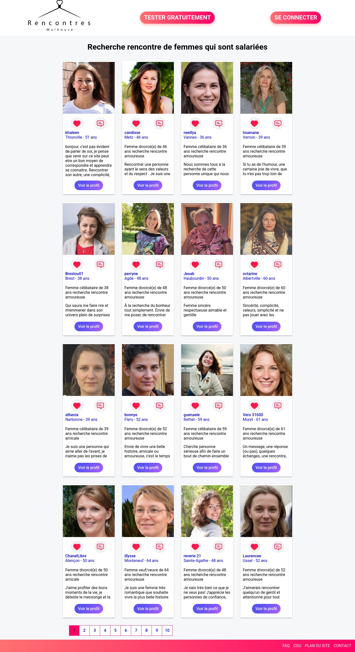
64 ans (153, 560)
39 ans (264, 137)
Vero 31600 (253, 414)
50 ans (213, 278)
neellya (190, 132)
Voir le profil (88, 185)
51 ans (91, 137)
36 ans (206, 137)
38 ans (83, 278)
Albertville (251, 278)
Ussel (247, 560)
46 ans (142, 137)
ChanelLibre (75, 556)
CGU (297, 645)
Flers (128, 419)
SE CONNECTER (295, 17)
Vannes (190, 137)
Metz (128, 137)
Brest (69, 278)
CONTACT (342, 645)
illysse (130, 556)
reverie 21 (192, 556)
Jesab (189, 273)
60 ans (269, 278)
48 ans (142, 278)
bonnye (130, 414)
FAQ (286, 645)
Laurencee (252, 556)
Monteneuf (133, 560)
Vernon (249, 137)
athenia (71, 414)
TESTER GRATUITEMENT (177, 17)
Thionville (73, 137)
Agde (129, 278)
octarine (250, 273)
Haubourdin (194, 278)
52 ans (142, 419)
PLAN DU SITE (317, 645)
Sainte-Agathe (196, 560)
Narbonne (74, 419)
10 (167, 630)
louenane (251, 132)
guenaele (192, 414)
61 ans (262, 419)
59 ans (204, 419)
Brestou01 (74, 273)
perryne (131, 273)
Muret (248, 419)
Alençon (72, 560)
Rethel (189, 419)
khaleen (72, 132)
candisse (132, 132)
